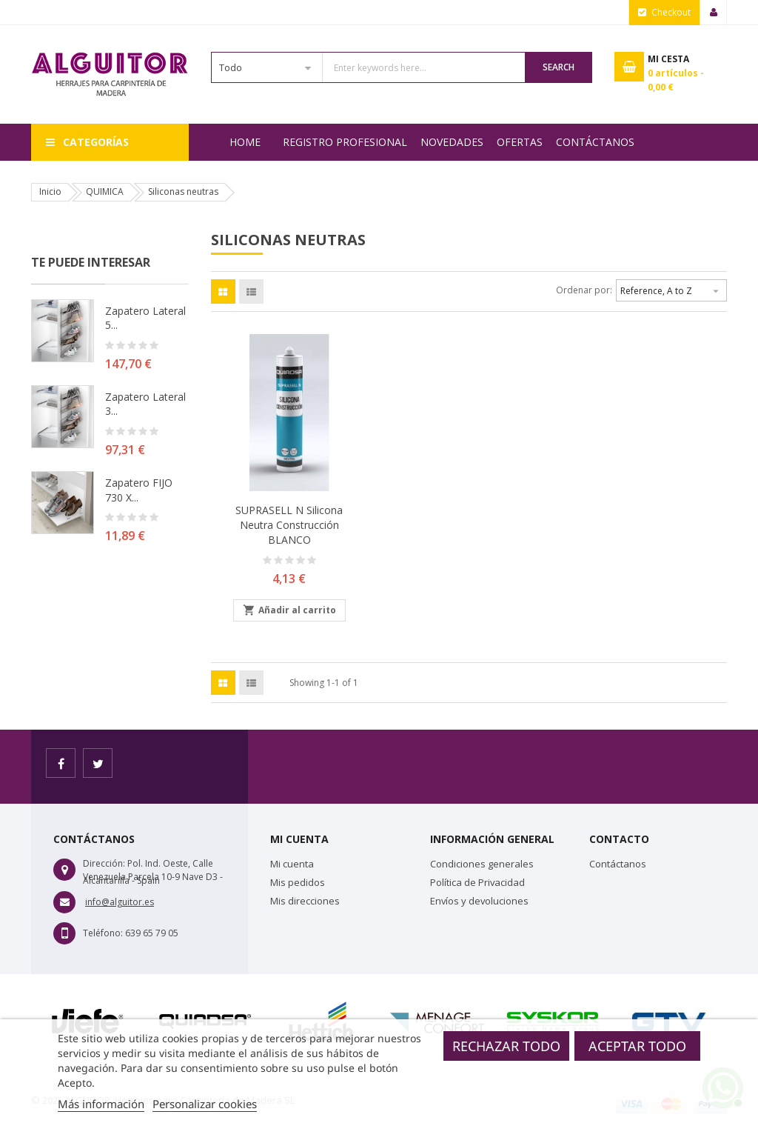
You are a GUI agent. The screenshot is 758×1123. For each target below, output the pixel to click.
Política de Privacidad (477, 882)
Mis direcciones (305, 900)
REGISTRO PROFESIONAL (345, 142)
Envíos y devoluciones (479, 900)
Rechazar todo (506, 1046)
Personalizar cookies (204, 1103)
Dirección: (104, 863)
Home (245, 142)
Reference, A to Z (671, 289)
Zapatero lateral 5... (145, 318)
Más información (101, 1103)
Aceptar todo (637, 1046)
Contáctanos (595, 142)
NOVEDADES (451, 142)
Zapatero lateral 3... (145, 404)
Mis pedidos (297, 882)
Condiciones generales (482, 863)
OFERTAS (520, 142)
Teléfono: (103, 933)
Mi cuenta (292, 863)
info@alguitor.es (119, 902)
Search (558, 67)
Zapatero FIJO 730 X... (138, 490)
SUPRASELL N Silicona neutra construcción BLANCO (289, 525)
